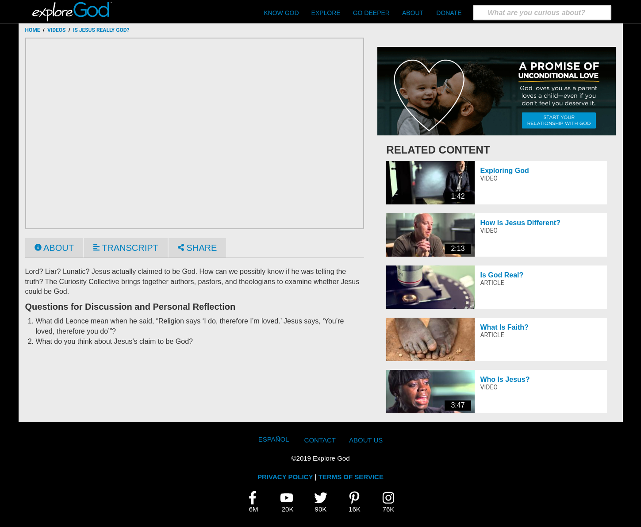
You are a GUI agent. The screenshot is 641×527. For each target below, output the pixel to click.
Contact (320, 440)
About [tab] (54, 248)
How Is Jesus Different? (520, 223)
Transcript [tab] (125, 248)
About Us (366, 440)
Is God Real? (501, 275)
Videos (56, 30)
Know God (281, 12)
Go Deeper (371, 12)
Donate (448, 12)
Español (273, 439)
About (412, 12)
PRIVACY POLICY (285, 477)
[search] (542, 12)
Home (32, 30)
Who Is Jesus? (505, 379)
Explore (326, 12)
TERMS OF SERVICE (351, 477)
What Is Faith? (504, 327)
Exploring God (504, 170)
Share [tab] (197, 248)
